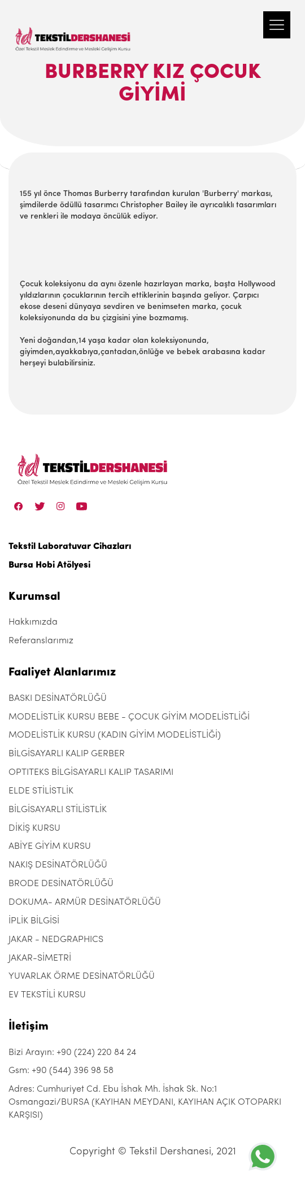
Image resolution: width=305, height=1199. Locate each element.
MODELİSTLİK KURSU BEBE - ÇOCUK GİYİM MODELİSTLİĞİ (129, 717)
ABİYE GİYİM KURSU (49, 846)
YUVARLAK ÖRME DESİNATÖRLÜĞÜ (81, 976)
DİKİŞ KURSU (34, 828)
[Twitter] (39, 506)
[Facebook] (18, 506)
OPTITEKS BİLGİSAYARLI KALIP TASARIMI (90, 772)
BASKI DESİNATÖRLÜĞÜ (57, 698)
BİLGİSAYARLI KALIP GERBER (66, 753)
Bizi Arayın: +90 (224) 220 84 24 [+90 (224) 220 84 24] (72, 1052)
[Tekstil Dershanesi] (73, 28)
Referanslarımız (40, 641)
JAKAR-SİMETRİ (39, 958)
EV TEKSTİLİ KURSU (47, 995)
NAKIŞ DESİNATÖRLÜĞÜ (57, 865)
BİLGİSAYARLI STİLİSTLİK (57, 809)
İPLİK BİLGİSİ (33, 921)
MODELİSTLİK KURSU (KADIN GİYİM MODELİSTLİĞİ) (114, 735)
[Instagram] (60, 506)
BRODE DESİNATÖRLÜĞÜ (61, 883)
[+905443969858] (263, 1156)
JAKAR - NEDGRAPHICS (55, 939)
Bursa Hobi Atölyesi (49, 565)
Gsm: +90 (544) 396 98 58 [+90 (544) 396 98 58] (61, 1070)
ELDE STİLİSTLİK (40, 791)
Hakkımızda (33, 622)
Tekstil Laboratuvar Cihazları (69, 546)
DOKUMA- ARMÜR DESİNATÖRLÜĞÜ (84, 902)
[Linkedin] (81, 506)
